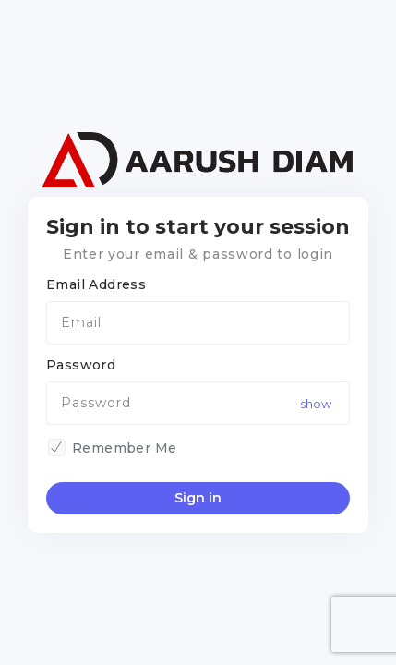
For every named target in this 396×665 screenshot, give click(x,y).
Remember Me (124, 448)
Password (80, 365)
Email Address (96, 284)
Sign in (198, 498)
